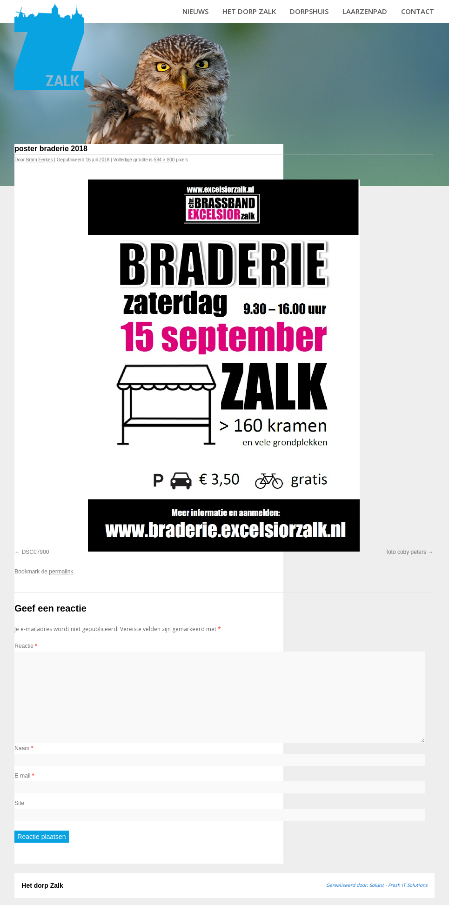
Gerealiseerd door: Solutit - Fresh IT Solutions (377, 885)
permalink (61, 571)
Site (19, 803)
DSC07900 (35, 552)
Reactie (25, 646)
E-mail (24, 775)
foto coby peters (406, 552)
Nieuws (195, 11)
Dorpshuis (309, 11)
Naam (23, 748)
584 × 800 (164, 159)
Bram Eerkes (39, 159)
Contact (417, 11)
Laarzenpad (364, 11)
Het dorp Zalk (249, 11)
